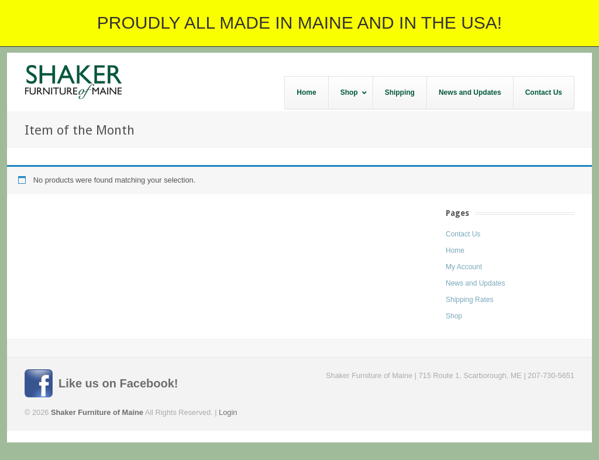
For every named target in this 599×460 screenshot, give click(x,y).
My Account (464, 267)
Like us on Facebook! (118, 383)
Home (455, 250)
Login (228, 412)
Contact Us (463, 234)
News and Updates (475, 283)
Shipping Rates (469, 300)
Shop (454, 316)
